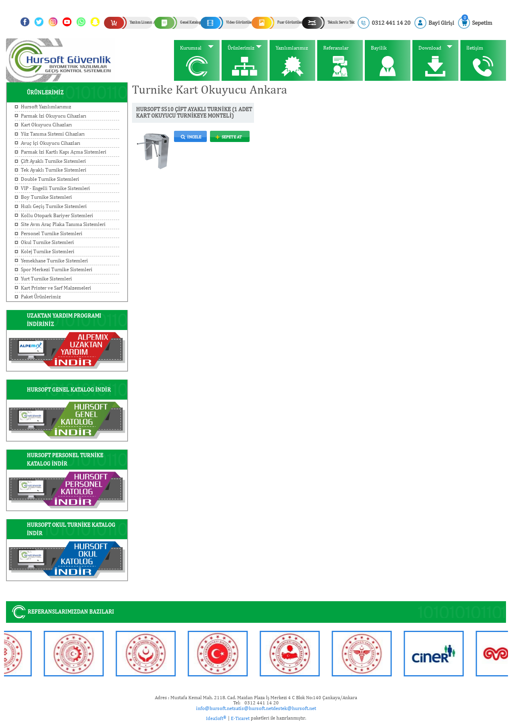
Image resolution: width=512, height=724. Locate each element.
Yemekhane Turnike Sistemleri (54, 261)
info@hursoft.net (215, 708)
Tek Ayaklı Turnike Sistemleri (53, 170)
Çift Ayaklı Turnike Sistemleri (53, 161)
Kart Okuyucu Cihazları (46, 125)
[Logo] (60, 60)
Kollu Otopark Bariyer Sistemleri (57, 215)
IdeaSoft (216, 718)
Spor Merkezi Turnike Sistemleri (56, 269)
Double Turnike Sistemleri (50, 179)
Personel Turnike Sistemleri (51, 233)
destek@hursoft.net (294, 708)
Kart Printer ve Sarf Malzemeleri (56, 288)
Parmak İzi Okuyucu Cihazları (53, 116)
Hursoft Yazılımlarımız (46, 107)
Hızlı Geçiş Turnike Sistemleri (54, 206)
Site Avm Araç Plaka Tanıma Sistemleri (63, 224)
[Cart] (475, 23)
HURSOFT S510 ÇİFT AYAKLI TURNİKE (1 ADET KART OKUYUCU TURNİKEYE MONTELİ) (194, 112)
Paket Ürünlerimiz (41, 297)
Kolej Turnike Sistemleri (47, 251)
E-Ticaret (240, 718)
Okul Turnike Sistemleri (47, 242)
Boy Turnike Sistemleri (46, 197)
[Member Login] (434, 23)
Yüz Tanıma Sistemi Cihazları (53, 134)
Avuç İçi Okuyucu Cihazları (50, 143)
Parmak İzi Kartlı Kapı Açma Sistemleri (63, 152)
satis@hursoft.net (253, 708)
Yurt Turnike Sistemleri (46, 279)
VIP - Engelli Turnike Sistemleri (55, 188)
